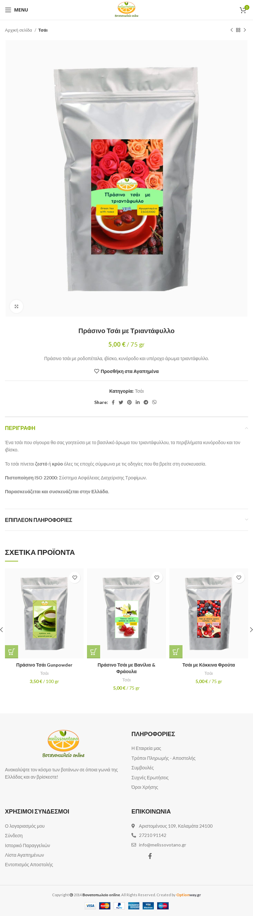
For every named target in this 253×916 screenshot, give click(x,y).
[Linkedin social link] (138, 402)
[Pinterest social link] (129, 402)
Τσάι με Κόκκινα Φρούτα (209, 665)
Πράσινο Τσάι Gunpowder (44, 665)
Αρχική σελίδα (19, 30)
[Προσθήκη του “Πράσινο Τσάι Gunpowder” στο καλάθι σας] (11, 651)
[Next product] (244, 30)
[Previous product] (231, 30)
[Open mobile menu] (16, 9)
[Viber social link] (154, 402)
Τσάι (42, 30)
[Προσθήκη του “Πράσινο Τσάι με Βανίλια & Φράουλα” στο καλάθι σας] (93, 651)
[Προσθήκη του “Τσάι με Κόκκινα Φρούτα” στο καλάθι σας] (176, 651)
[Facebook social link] (113, 402)
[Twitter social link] (121, 402)
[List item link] (189, 748)
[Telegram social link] (146, 402)
